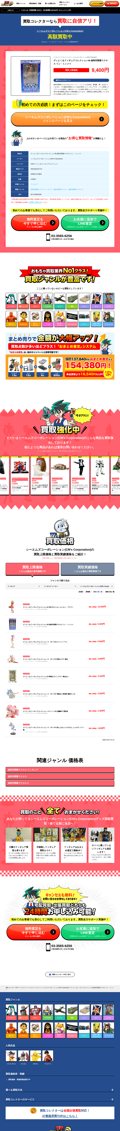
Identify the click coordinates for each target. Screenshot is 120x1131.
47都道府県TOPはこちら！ (60, 1116)
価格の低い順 (109, 592)
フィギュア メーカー (65, 57)
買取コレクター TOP (12, 987)
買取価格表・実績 (35, 3)
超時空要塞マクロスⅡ (76, 189)
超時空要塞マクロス (60, 189)
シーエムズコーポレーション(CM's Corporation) (60, 31)
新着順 (88, 592)
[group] (19, 475)
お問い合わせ (35, 202)
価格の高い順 (97, 592)
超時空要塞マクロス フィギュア (41, 189)
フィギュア (56, 57)
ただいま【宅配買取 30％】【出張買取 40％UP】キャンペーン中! (46, 10)
